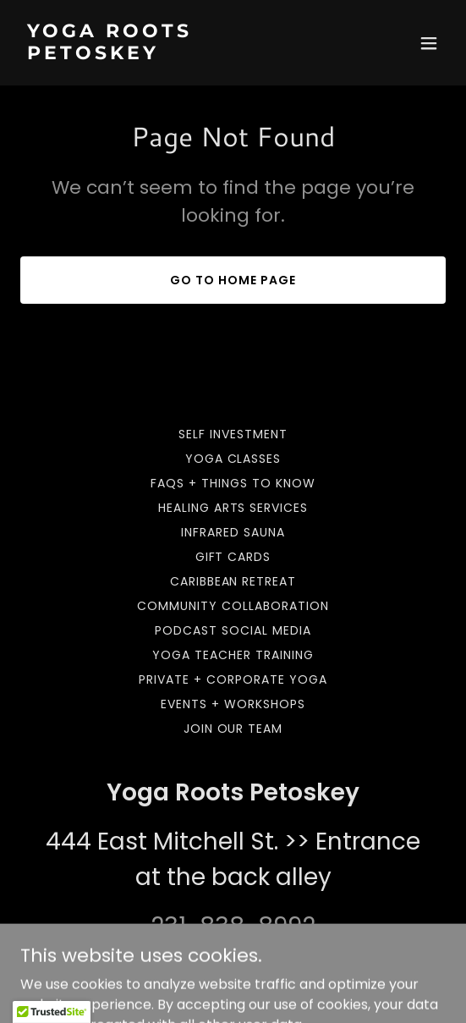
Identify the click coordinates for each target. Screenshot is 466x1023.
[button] (429, 43)
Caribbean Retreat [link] (233, 581)
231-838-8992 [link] (233, 926)
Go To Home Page (233, 280)
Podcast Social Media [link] (233, 630)
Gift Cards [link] (233, 556)
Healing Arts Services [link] (233, 507)
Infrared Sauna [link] (233, 532)
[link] (169, 54)
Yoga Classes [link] (233, 458)
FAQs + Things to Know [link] (233, 483)
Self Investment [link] (233, 434)
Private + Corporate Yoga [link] (233, 679)
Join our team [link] (233, 728)
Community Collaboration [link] (233, 605)
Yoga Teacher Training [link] (233, 654)
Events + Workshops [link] (233, 704)
